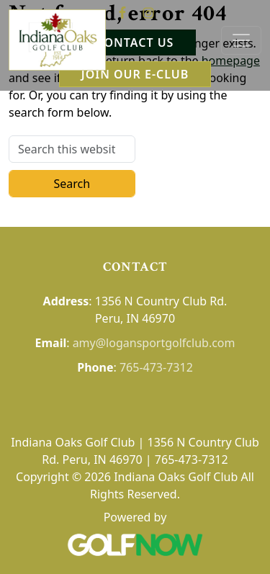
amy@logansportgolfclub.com (154, 343)
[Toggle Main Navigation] (241, 40)
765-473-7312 (156, 367)
